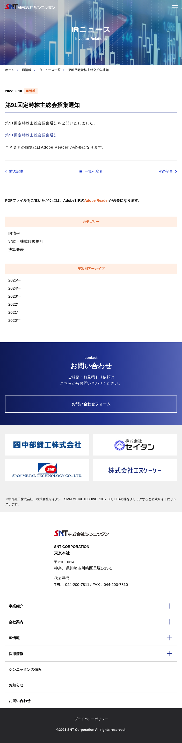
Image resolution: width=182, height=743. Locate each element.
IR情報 (26, 70)
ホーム (9, 70)
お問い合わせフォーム (91, 404)
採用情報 (16, 654)
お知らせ (16, 685)
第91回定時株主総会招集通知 (31, 135)
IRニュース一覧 (50, 70)
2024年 (14, 288)
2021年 (14, 312)
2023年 (14, 296)
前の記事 (16, 171)
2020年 (14, 320)
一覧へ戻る (94, 171)
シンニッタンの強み (25, 669)
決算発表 (16, 249)
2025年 (14, 280)
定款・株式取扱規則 (25, 241)
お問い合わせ (20, 701)
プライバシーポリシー (91, 719)
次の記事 (165, 171)
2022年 (14, 304)
